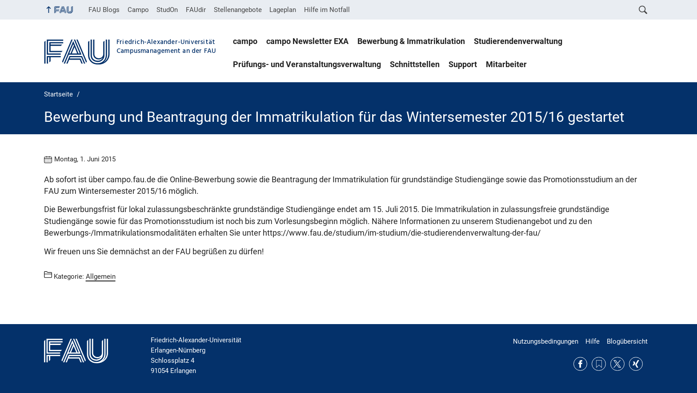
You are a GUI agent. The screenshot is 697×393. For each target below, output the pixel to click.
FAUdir (196, 10)
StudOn (167, 10)
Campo (138, 10)
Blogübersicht (627, 341)
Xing (636, 364)
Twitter (617, 364)
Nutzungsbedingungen (545, 341)
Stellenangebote (238, 10)
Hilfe (592, 341)
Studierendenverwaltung (518, 41)
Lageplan (282, 10)
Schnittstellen (415, 64)
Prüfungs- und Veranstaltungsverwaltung (307, 64)
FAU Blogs (104, 10)
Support (463, 64)
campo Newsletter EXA (307, 41)
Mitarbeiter (506, 64)
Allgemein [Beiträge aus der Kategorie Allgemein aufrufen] (101, 277)
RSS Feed (599, 364)
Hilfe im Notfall (327, 10)
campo (245, 41)
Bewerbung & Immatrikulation (411, 41)
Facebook (580, 364)
